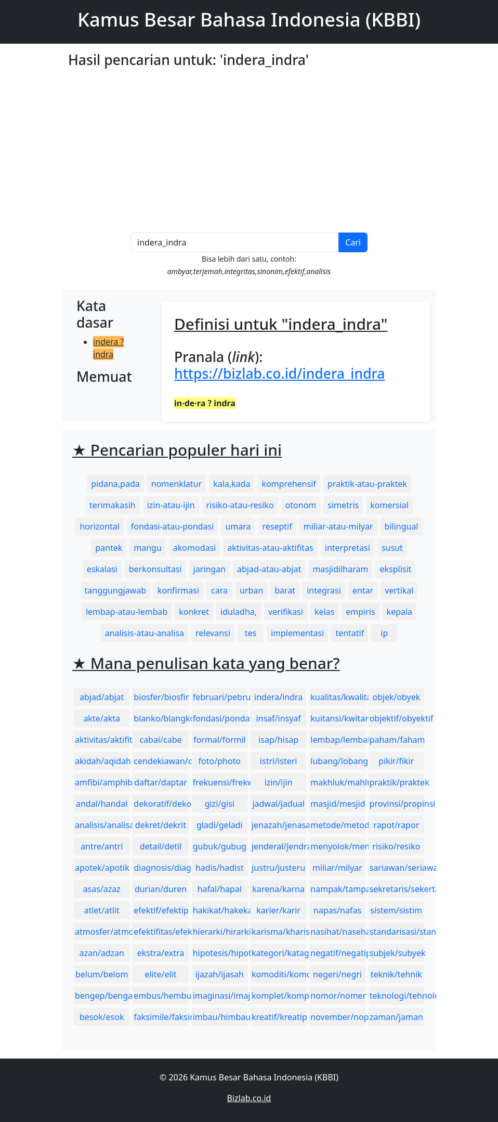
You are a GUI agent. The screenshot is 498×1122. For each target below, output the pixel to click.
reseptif (277, 526)
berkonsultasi (155, 569)
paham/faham (397, 739)
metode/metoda (337, 825)
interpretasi (347, 547)
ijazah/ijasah (219, 974)
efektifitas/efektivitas (161, 931)
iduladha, (238, 611)
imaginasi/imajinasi (220, 995)
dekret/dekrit (160, 825)
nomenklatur (176, 483)
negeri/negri (337, 974)
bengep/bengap (102, 995)
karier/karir (278, 910)
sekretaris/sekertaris (397, 889)
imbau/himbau (220, 1017)
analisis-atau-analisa (144, 633)
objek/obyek (396, 697)
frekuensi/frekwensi (220, 782)
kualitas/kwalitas (337, 697)
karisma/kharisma (279, 931)
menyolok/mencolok (337, 846)
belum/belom (101, 974)
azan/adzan (101, 953)
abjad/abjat (102, 697)
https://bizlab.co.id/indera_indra (279, 373)
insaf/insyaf (278, 718)
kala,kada (231, 483)
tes (250, 633)
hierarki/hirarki (220, 931)
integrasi (324, 590)
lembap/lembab (337, 739)
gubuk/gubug (219, 846)
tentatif (349, 633)
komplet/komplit (279, 995)
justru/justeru (278, 867)
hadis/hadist (219, 867)
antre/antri (102, 846)
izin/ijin (279, 782)
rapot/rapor (396, 825)
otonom (301, 505)
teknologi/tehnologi (397, 995)
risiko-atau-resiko (240, 505)
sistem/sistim (397, 910)
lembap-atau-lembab (126, 611)
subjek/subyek (397, 953)
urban (251, 590)
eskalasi (102, 569)
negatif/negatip (337, 953)
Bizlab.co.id (249, 1098)
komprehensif (288, 483)
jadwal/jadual (278, 803)
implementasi (297, 633)
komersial (389, 505)
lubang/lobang (337, 761)
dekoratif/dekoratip (161, 803)
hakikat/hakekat (220, 910)
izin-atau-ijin (171, 505)
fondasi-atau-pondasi (172, 526)
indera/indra (278, 697)
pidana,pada (115, 483)
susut (392, 547)
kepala (400, 611)
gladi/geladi (219, 825)
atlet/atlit (101, 910)
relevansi (212, 633)
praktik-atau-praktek (367, 483)
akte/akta (101, 718)
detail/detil (161, 846)
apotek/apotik (102, 867)
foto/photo (220, 761)
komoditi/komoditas (279, 974)
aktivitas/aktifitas (102, 739)
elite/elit (160, 974)
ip (384, 633)
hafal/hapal (220, 889)
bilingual (401, 526)
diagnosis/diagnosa (161, 867)
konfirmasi (178, 590)
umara (238, 526)
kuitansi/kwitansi (337, 718)
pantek (108, 547)
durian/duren (161, 889)
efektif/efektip (161, 910)
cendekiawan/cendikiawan (161, 761)
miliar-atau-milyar (338, 526)
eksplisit (395, 569)
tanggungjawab (115, 590)
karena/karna (278, 889)
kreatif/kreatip (279, 1017)
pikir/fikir (396, 761)
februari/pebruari (220, 697)
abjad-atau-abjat (269, 569)
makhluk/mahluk (337, 782)
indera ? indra (108, 348)
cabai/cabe (160, 739)
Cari (353, 242)
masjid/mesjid (337, 803)
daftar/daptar (160, 782)
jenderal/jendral (279, 846)
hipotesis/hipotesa (220, 953)
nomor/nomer (337, 995)
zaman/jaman (396, 1017)
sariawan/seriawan (397, 867)
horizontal (99, 526)
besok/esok (102, 1017)
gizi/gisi (219, 803)
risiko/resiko (396, 846)
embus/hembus (161, 995)
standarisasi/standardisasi (397, 931)
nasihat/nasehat (337, 931)
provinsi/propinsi (397, 803)
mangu (148, 547)
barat (284, 590)
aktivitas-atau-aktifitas (270, 547)
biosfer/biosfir (161, 697)
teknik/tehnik (396, 974)
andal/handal (101, 803)
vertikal (399, 590)
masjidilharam (340, 569)
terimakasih (112, 505)
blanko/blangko (161, 718)
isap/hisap (278, 739)
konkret (194, 611)
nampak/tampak (337, 889)
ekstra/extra (160, 953)
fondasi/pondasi (220, 718)
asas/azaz (102, 889)
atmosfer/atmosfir (102, 931)
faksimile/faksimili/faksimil (161, 1017)
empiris (360, 611)
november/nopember (337, 1017)
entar (362, 590)
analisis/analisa (102, 825)
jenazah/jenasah (279, 825)
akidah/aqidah (102, 761)
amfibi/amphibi (102, 782)
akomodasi (194, 547)
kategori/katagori (279, 953)
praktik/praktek (397, 782)
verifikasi (285, 611)
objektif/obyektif (397, 718)
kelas (324, 611)
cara (219, 590)
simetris (343, 505)
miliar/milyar (337, 867)
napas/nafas (337, 910)
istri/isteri (278, 761)
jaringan (209, 569)
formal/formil (219, 739)
